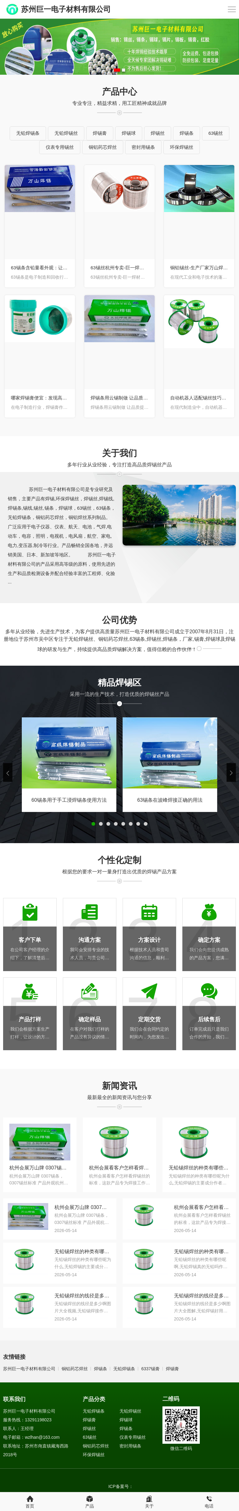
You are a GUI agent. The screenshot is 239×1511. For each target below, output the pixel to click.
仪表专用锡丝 (60, 147)
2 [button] (123, 70)
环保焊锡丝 (181, 147)
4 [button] (116, 824)
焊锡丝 (158, 133)
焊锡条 (187, 133)
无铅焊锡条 (28, 133)
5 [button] (123, 824)
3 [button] (108, 824)
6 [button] (131, 824)
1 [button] (117, 70)
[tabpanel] (119, 47)
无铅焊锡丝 (66, 133)
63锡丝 (216, 133)
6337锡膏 (150, 1368)
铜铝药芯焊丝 (103, 147)
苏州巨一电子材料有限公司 (29, 1368)
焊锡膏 (100, 133)
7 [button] (138, 824)
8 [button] (146, 824)
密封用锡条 (143, 147)
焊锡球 (129, 133)
